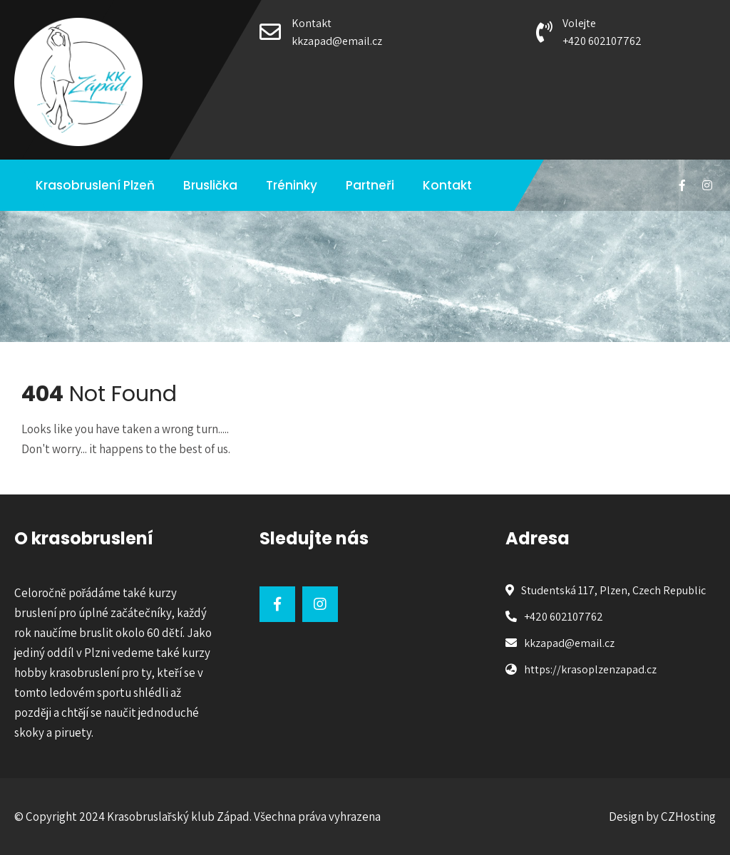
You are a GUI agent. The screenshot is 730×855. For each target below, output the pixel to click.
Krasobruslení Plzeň (95, 185)
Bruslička (210, 185)
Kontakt (447, 185)
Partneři (370, 185)
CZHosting (688, 816)
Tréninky (291, 185)
